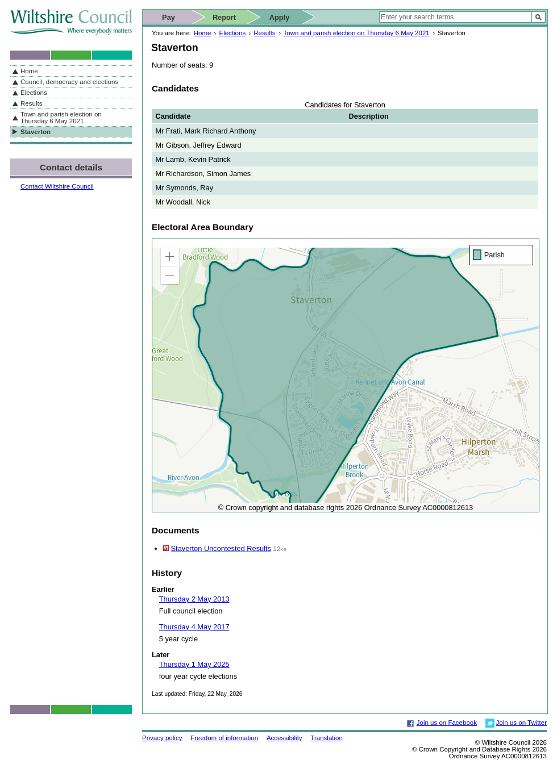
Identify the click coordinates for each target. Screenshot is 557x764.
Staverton (35, 131)
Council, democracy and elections (69, 81)
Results (264, 33)
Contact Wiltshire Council (57, 186)
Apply (279, 17)
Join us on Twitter (521, 722)
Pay (168, 17)
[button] (170, 257)
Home (202, 33)
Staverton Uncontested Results (221, 548)
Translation (326, 737)
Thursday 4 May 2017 (194, 627)
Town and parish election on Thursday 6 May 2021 (357, 33)
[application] (345, 375)
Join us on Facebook (447, 722)
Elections (232, 33)
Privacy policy (162, 737)
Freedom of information (224, 737)
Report (224, 17)
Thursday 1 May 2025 (194, 664)
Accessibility (284, 737)
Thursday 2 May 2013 (194, 599)
